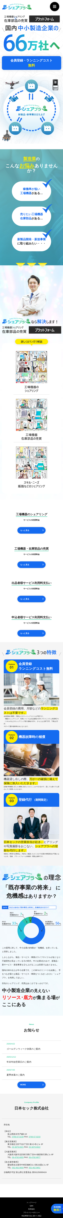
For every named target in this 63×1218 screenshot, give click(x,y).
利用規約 (31, 1209)
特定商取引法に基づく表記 (31, 1216)
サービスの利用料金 (31, 520)
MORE (23, 1085)
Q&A (31, 1206)
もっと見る (25, 530)
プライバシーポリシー (31, 1213)
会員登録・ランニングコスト (31, 63)
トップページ (31, 1202)
